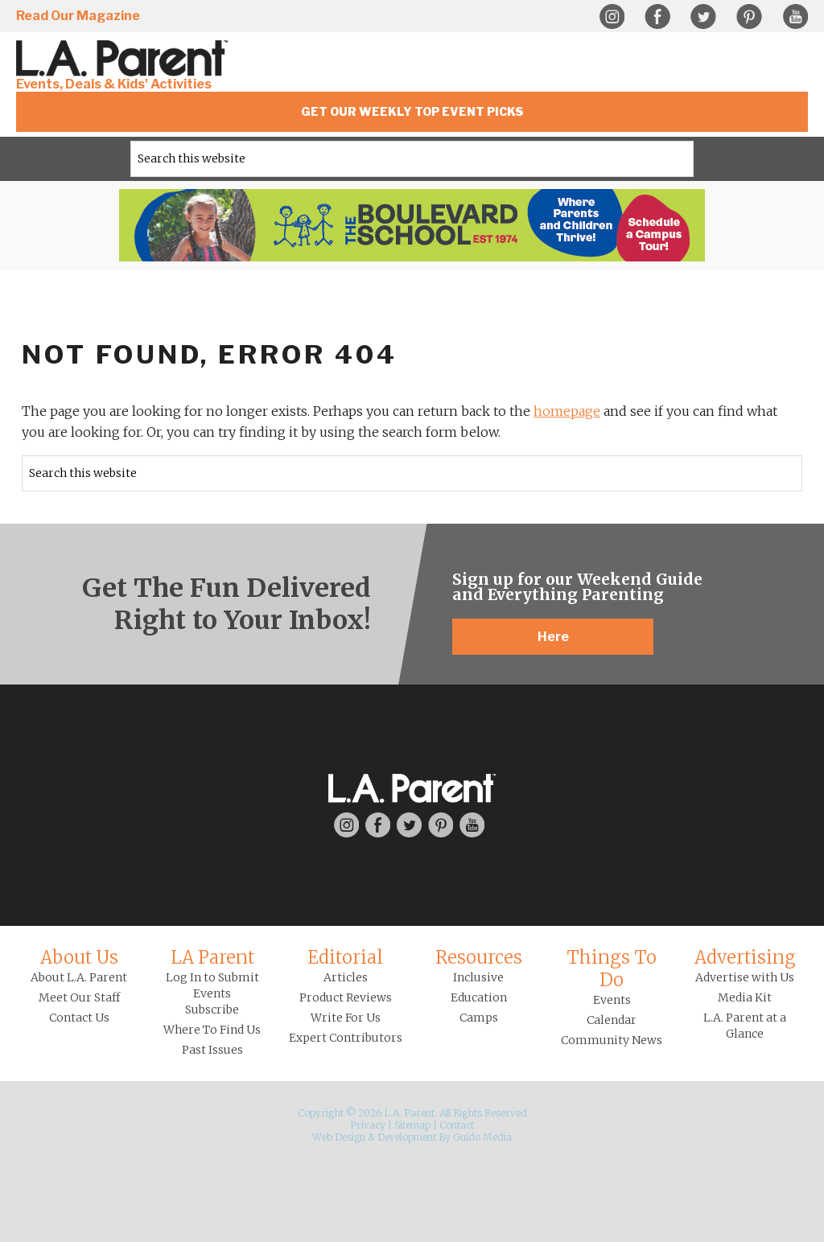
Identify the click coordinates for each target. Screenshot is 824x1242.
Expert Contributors (345, 1037)
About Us (79, 957)
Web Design (338, 1137)
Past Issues (212, 1050)
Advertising (745, 957)
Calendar (612, 1020)
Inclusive (478, 977)
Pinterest (749, 17)
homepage (567, 411)
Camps (478, 1017)
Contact (456, 1125)
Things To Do (611, 968)
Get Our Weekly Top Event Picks (412, 111)
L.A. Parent (124, 58)
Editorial (345, 957)
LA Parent (212, 957)
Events (612, 1000)
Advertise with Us (744, 977)
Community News (611, 1040)
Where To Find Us (212, 1029)
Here (553, 636)
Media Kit (745, 997)
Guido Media (482, 1137)
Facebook (657, 17)
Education (479, 997)
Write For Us (346, 1017)
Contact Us (79, 1017)
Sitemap (412, 1125)
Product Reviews (345, 997)
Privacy (367, 1125)
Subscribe (212, 1009)
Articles (345, 977)
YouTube (795, 17)
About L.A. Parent (79, 977)
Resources (478, 957)
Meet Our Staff (79, 997)
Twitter (703, 17)
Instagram (611, 17)
